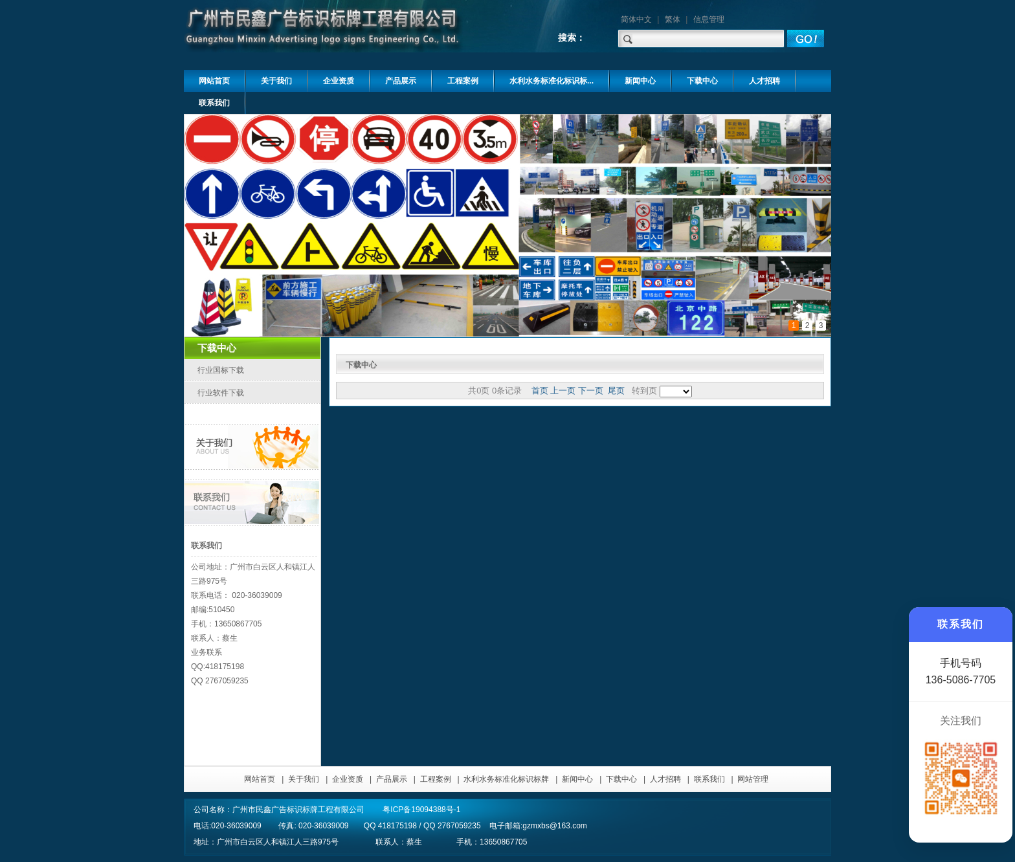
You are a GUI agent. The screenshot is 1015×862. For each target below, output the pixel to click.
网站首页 (259, 779)
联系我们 (709, 779)
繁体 (672, 19)
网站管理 (752, 779)
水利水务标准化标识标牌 (506, 779)
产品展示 (391, 779)
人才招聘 (665, 779)
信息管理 (708, 19)
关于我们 (303, 779)
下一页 (590, 390)
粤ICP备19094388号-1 (421, 809)
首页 (539, 390)
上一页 (562, 390)
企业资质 (347, 779)
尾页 (616, 390)
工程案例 (435, 779)
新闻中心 (577, 779)
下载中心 (621, 779)
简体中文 (636, 19)
